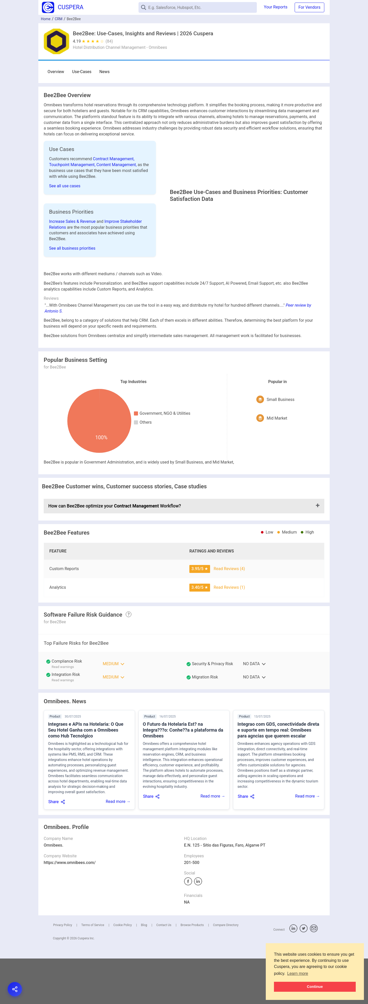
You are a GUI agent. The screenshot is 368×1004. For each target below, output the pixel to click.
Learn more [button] (297, 973)
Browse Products (192, 970)
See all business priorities (72, 271)
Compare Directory (225, 970)
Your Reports (276, 7)
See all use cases (64, 185)
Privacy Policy (62, 970)
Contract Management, (113, 158)
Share (53, 847)
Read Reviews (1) (229, 632)
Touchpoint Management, (72, 164)
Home (46, 19)
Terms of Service (92, 970)
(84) (109, 41)
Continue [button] (315, 987)
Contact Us (163, 970)
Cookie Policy (122, 970)
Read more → (118, 847)
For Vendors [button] (309, 7)
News (103, 71)
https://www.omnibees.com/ (70, 908)
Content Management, (117, 164)
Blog (144, 970)
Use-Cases (81, 71)
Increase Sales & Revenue (73, 244)
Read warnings (63, 712)
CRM (58, 19)
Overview (56, 71)
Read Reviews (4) (229, 614)
